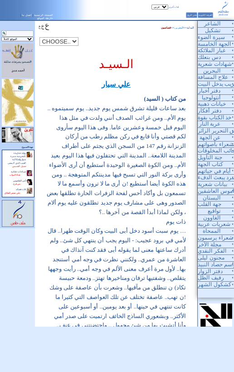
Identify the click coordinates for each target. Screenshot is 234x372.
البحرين (179, 27)
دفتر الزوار (191, 15)
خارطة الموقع (45, 18)
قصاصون (166, 27)
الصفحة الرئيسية (43, 15)
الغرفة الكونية (205, 15)
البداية (190, 27)
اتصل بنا (27, 15)
